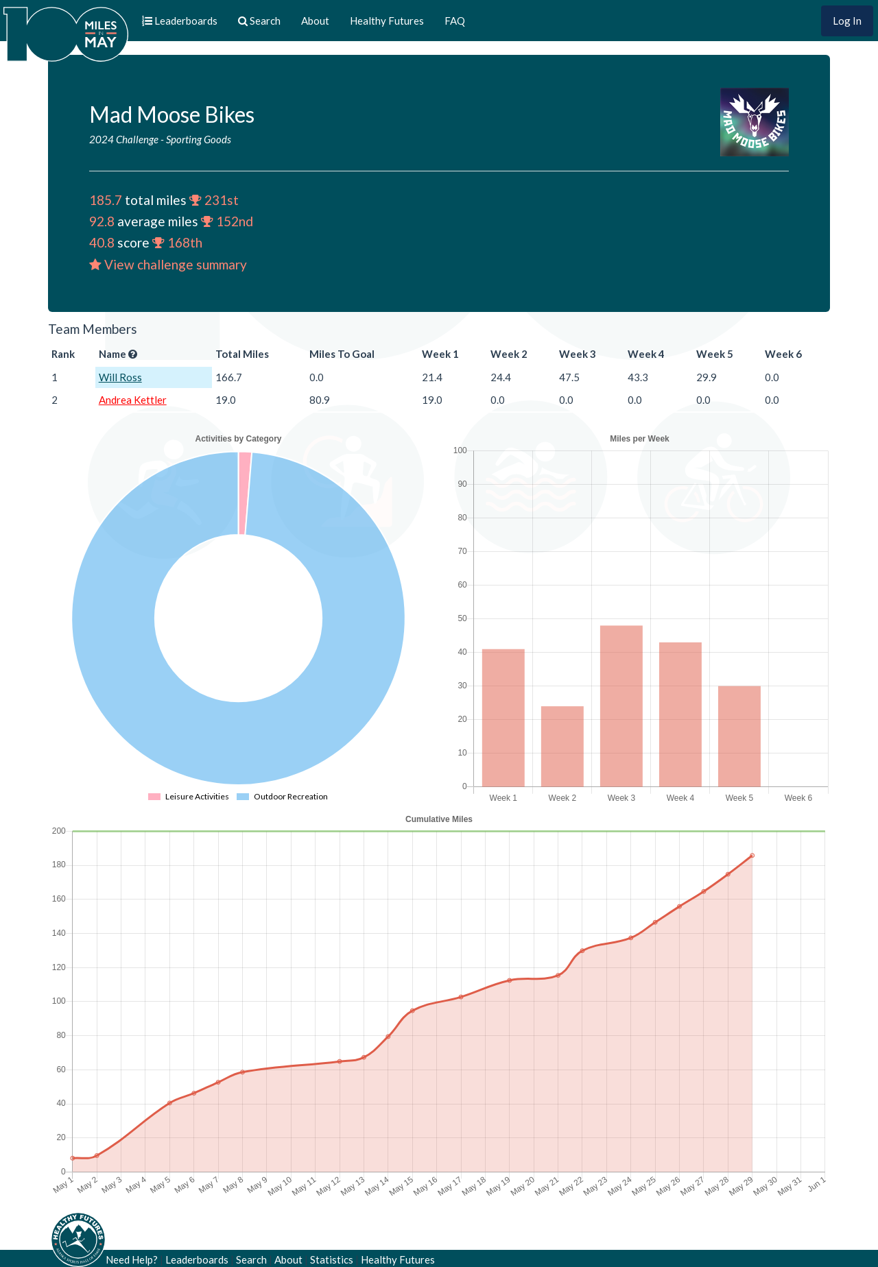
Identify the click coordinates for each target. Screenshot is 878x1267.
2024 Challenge (123, 139)
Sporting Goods (198, 139)
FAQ (454, 20)
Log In (847, 20)
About (315, 20)
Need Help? (132, 1259)
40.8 (102, 242)
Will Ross (120, 377)
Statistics (331, 1259)
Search (251, 1259)
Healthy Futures (387, 20)
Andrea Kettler (133, 400)
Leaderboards (196, 1259)
